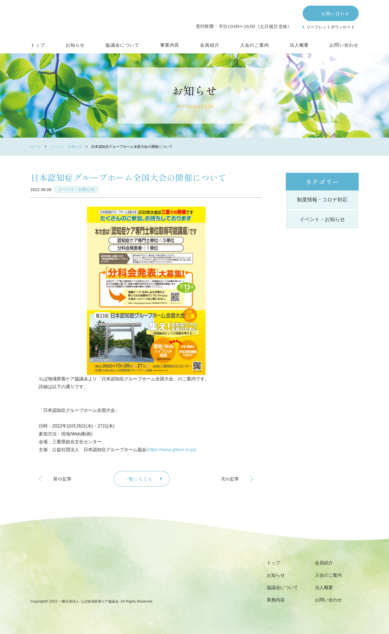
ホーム (36, 147)
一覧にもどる (138, 479)
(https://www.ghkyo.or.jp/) (171, 449)
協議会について (122, 45)
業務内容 (276, 599)
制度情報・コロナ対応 (322, 200)
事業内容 (169, 45)
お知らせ (75, 45)
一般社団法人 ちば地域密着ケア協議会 (88, 601)
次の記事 (230, 478)
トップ (38, 45)
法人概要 (299, 45)
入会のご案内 (254, 45)
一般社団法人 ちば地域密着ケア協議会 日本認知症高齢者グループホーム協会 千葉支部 (92, 18)
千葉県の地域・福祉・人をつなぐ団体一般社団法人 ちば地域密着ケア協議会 (92, 575)
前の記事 (62, 478)
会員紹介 (209, 45)
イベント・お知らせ (66, 147)
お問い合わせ (335, 13)
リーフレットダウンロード (331, 27)
